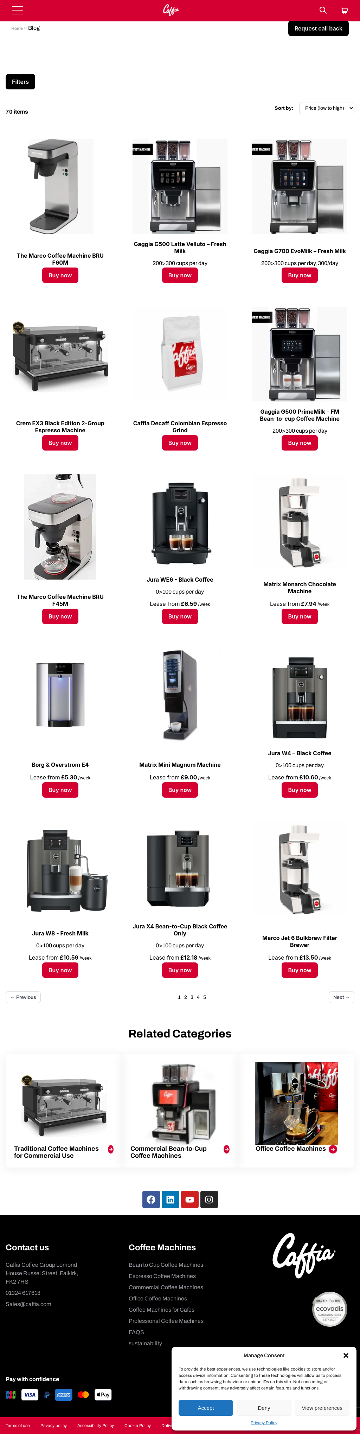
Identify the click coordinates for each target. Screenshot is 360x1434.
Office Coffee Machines (158, 1298)
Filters (20, 81)
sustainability (145, 1343)
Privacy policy (53, 1425)
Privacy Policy (264, 1422)
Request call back (318, 28)
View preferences (322, 1408)
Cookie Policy (137, 1425)
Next (341, 997)
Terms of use (18, 1425)
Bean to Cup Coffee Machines (166, 1265)
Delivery (169, 1425)
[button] (345, 1355)
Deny (264, 1408)
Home (17, 28)
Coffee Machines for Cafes (161, 1310)
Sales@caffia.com (28, 1304)
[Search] (323, 11)
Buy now (60, 275)
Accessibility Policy (95, 1425)
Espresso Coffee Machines (162, 1276)
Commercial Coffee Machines (166, 1287)
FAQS (136, 1332)
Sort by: (284, 108)
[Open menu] (18, 11)
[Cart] (344, 11)
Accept (206, 1408)
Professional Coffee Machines (166, 1321)
